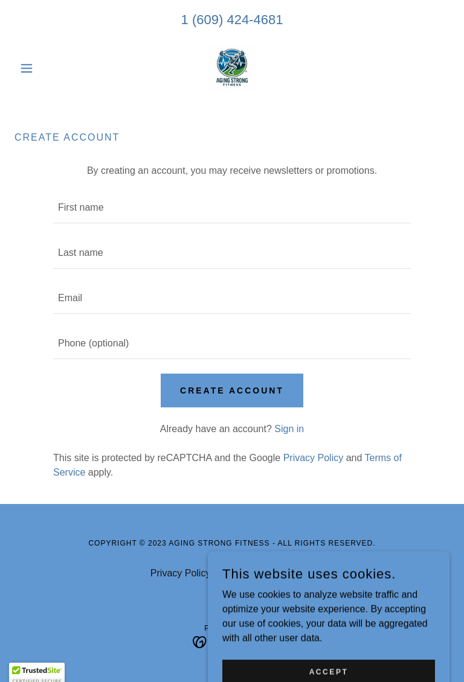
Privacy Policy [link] (313, 458)
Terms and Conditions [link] (267, 573)
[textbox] (232, 208)
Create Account (232, 390)
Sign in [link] (289, 429)
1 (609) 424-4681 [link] (232, 19)
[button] (47, 68)
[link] (232, 68)
